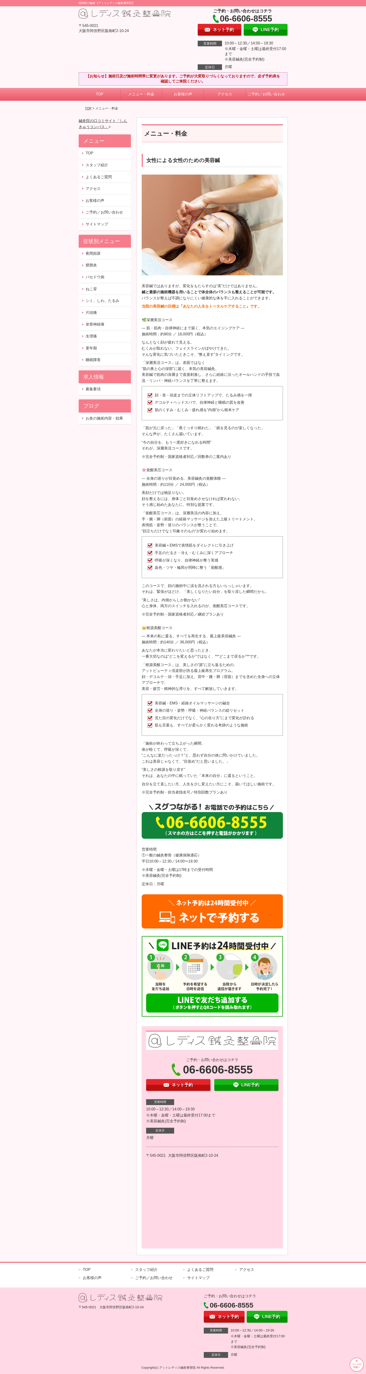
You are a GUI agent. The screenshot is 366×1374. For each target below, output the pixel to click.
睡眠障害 (93, 360)
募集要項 (93, 389)
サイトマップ (97, 224)
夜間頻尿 (93, 253)
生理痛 (91, 336)
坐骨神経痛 (95, 324)
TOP (99, 94)
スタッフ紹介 (97, 165)
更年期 (91, 348)
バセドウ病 (95, 277)
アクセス (224, 94)
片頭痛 (91, 313)
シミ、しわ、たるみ (102, 301)
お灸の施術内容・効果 (104, 418)
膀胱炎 (91, 265)
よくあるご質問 (99, 177)
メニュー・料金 (141, 94)
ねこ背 (91, 289)
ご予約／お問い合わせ (266, 94)
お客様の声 (183, 94)
